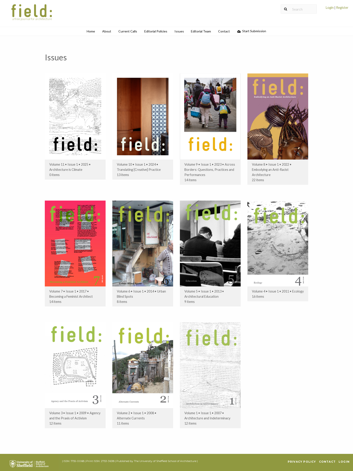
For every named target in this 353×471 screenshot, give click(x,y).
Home (91, 31)
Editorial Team (201, 31)
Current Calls (127, 31)
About (106, 31)
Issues (179, 31)
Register (341, 7)
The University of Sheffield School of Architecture (165, 461)
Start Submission (251, 31)
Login (330, 7)
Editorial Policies (155, 31)
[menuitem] (337, 9)
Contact (224, 31)
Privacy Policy (302, 461)
